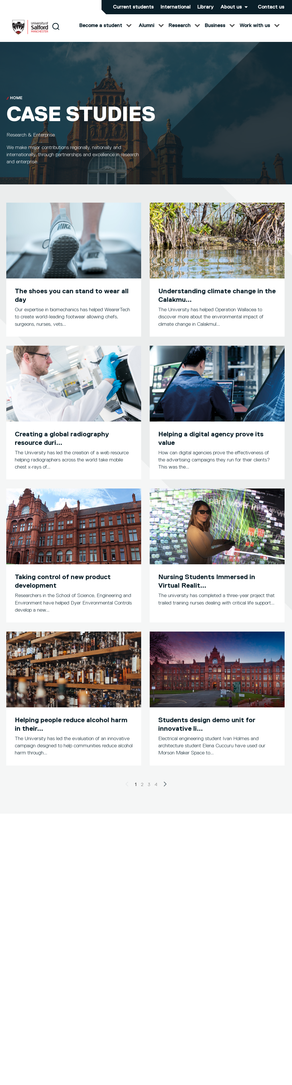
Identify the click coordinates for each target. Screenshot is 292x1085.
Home (16, 104)
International (175, 7)
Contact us (271, 7)
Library (205, 7)
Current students (133, 7)
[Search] (55, 32)
